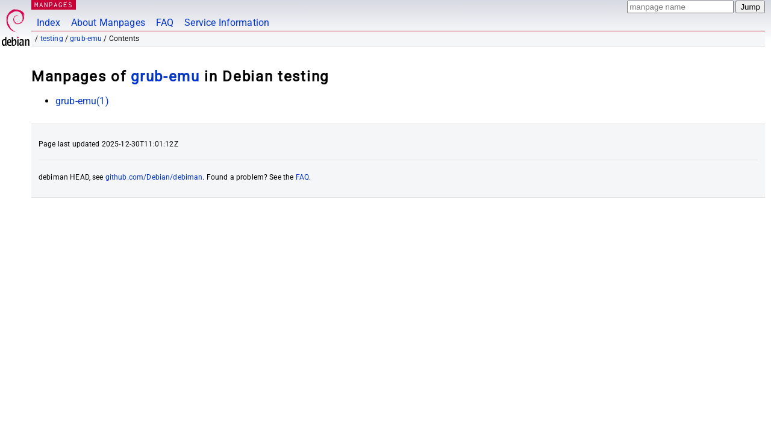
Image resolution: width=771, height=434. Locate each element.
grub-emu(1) (82, 101)
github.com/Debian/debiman (154, 177)
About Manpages (108, 22)
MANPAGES (53, 4)
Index (48, 22)
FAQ (164, 22)
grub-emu (86, 38)
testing (51, 38)
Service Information (226, 22)
